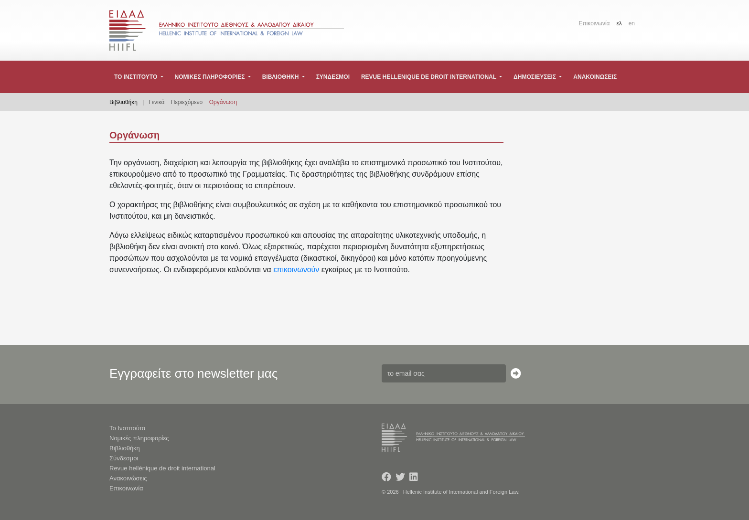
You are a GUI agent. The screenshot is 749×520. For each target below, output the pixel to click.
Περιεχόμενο (187, 102)
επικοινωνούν (296, 269)
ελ (618, 23)
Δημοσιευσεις (535, 77)
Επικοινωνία (594, 23)
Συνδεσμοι (333, 77)
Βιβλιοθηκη (281, 77)
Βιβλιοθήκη (124, 448)
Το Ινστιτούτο (127, 428)
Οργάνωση (223, 102)
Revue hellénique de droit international (162, 468)
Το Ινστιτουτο (136, 77)
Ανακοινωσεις (595, 77)
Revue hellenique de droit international (429, 77)
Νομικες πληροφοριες (210, 77)
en (632, 23)
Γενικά (156, 102)
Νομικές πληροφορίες (139, 438)
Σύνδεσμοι (123, 458)
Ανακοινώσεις (128, 478)
